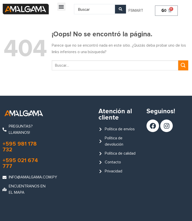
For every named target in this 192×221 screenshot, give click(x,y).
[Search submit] (120, 9)
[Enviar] (183, 65)
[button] (61, 7)
